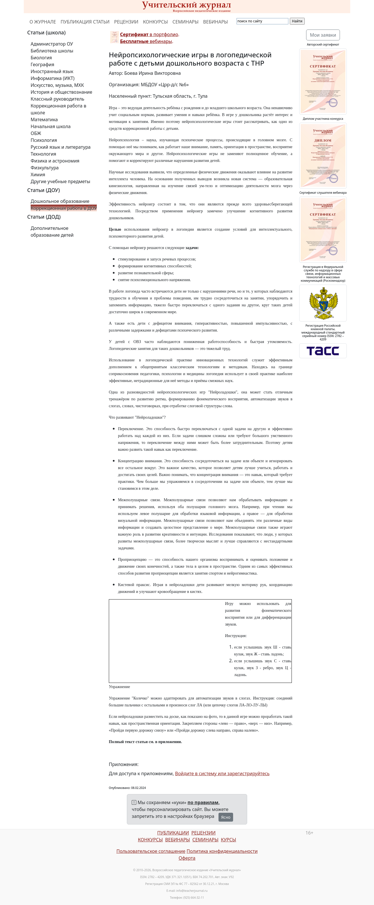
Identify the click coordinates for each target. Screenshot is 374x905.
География (42, 64)
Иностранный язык (52, 71)
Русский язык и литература (61, 147)
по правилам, (204, 802)
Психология (44, 140)
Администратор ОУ (52, 44)
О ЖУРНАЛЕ (42, 22)
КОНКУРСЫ (155, 22)
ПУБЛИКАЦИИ (173, 833)
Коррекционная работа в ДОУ (64, 208)
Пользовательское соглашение (150, 851)
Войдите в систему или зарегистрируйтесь (222, 773)
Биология (41, 57)
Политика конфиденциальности (222, 851)
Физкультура (45, 167)
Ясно (226, 817)
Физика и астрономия (55, 161)
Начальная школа (51, 126)
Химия (38, 174)
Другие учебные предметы (60, 181)
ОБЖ (36, 133)
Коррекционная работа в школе (58, 109)
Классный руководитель (57, 99)
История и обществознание (61, 92)
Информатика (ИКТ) (52, 78)
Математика (44, 119)
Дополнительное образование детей (52, 231)
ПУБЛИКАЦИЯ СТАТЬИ (85, 22)
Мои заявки (323, 35)
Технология (43, 154)
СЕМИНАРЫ (185, 22)
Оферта (187, 858)
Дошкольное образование (60, 201)
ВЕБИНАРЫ (215, 22)
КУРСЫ (228, 840)
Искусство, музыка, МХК (57, 85)
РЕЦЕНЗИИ (126, 22)
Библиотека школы (52, 51)
